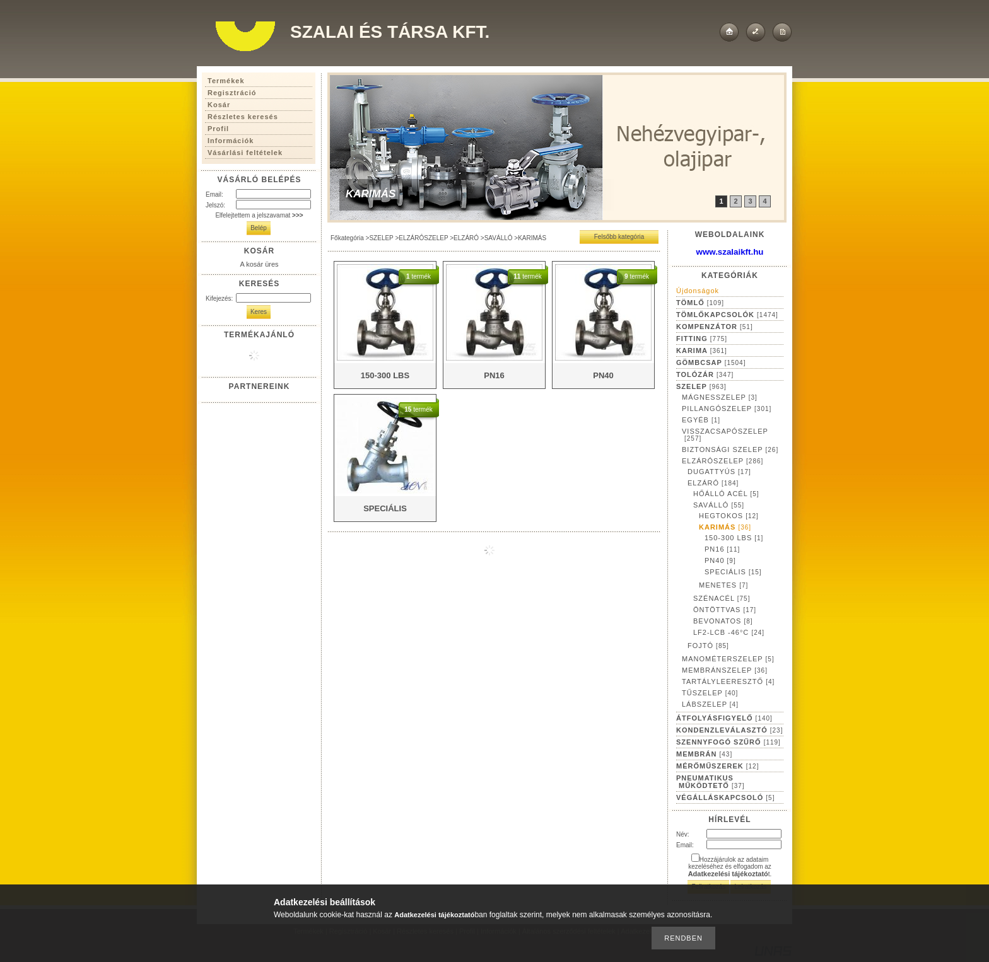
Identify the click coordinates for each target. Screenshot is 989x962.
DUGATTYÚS (719, 471)
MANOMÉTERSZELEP (728, 659)
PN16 (722, 549)
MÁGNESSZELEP (720, 397)
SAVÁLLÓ (498, 238)
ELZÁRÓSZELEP (423, 238)
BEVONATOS (723, 621)
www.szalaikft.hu (730, 252)
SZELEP (381, 238)
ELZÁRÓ (466, 238)
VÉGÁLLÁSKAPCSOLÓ (725, 797)
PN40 (720, 560)
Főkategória (347, 238)
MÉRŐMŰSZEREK (717, 766)
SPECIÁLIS (733, 572)
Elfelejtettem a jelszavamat (259, 215)
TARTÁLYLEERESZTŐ (728, 681)
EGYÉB (701, 420)
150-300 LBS (734, 538)
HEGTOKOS (729, 515)
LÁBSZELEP (710, 704)
